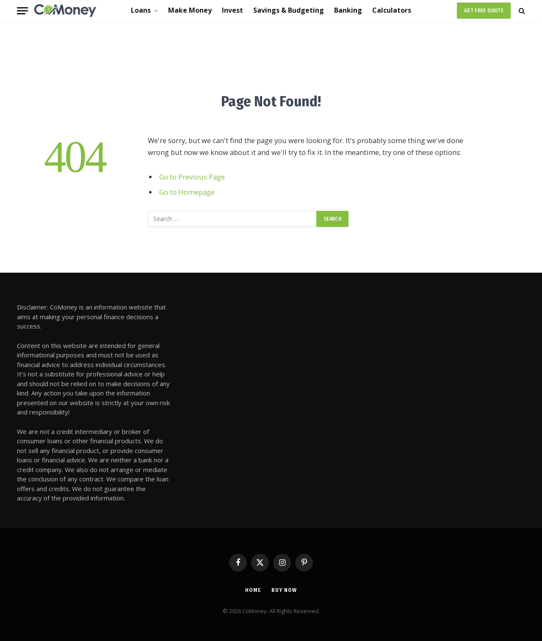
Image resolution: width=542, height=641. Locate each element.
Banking (348, 10)
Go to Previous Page (192, 177)
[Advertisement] (271, 55)
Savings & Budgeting (288, 10)
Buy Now (283, 590)
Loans (141, 10)
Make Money (190, 10)
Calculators (391, 10)
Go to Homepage (187, 192)
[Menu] (22, 10)
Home (253, 590)
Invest (232, 10)
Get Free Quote (483, 11)
